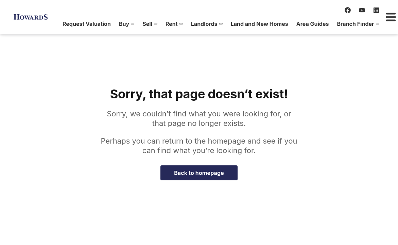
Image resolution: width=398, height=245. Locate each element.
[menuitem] (53, 23)
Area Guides (239, 23)
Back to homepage (199, 172)
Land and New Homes (185, 23)
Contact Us (366, 23)
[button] (53, 23)
